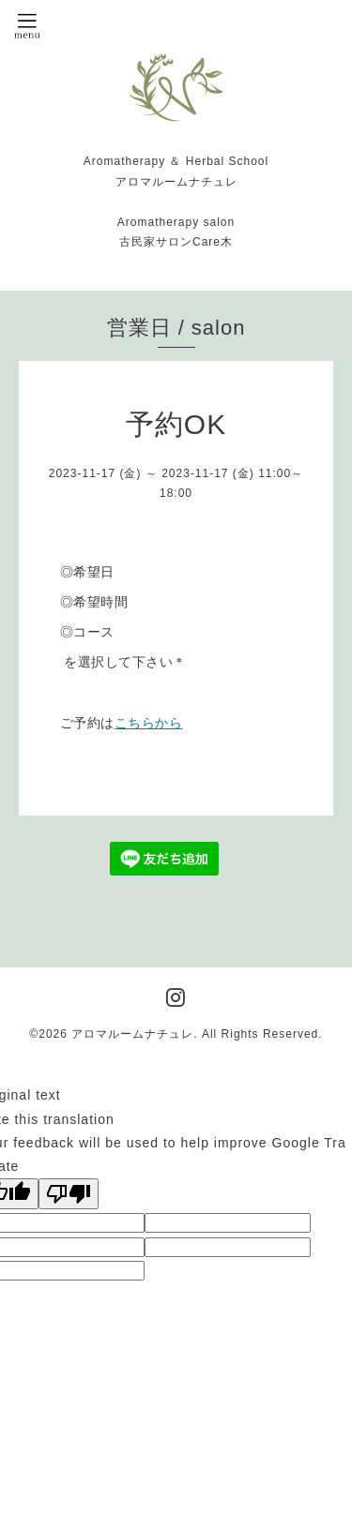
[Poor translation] (68, 1193)
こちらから (149, 722)
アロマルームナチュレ (132, 1034)
